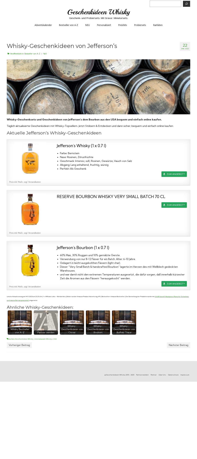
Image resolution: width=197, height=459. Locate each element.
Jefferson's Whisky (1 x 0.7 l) (81, 145)
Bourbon (11, 339)
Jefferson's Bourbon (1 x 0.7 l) (83, 247)
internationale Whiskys (43, 339)
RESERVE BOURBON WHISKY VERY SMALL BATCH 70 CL (111, 196)
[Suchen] (186, 4)
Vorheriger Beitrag (19, 345)
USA (55, 339)
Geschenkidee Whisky (24, 339)
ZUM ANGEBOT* (176, 174)
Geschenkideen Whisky (98, 12)
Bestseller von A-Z (32, 54)
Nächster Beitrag (178, 345)
